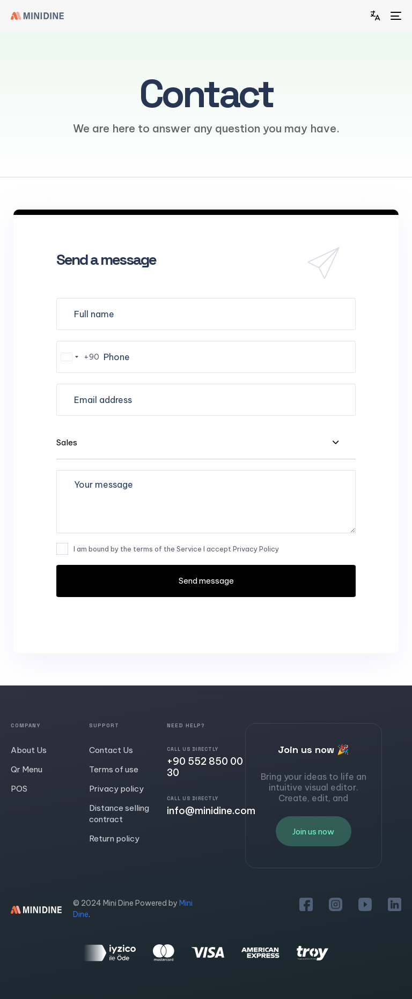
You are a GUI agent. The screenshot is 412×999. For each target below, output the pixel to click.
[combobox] (78, 356)
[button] (378, 16)
